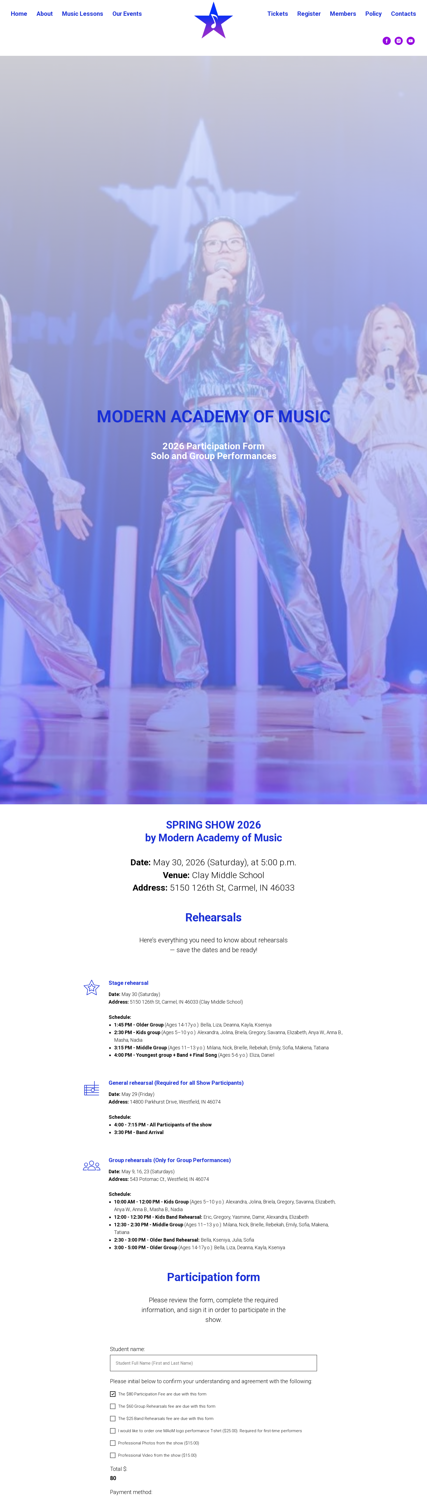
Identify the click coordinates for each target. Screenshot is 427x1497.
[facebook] (387, 41)
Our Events (127, 13)
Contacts (403, 13)
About (44, 13)
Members (343, 13)
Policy (373, 13)
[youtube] (411, 41)
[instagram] (399, 41)
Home (19, 13)
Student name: (127, 1376)
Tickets (277, 13)
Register (309, 13)
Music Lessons (82, 13)
